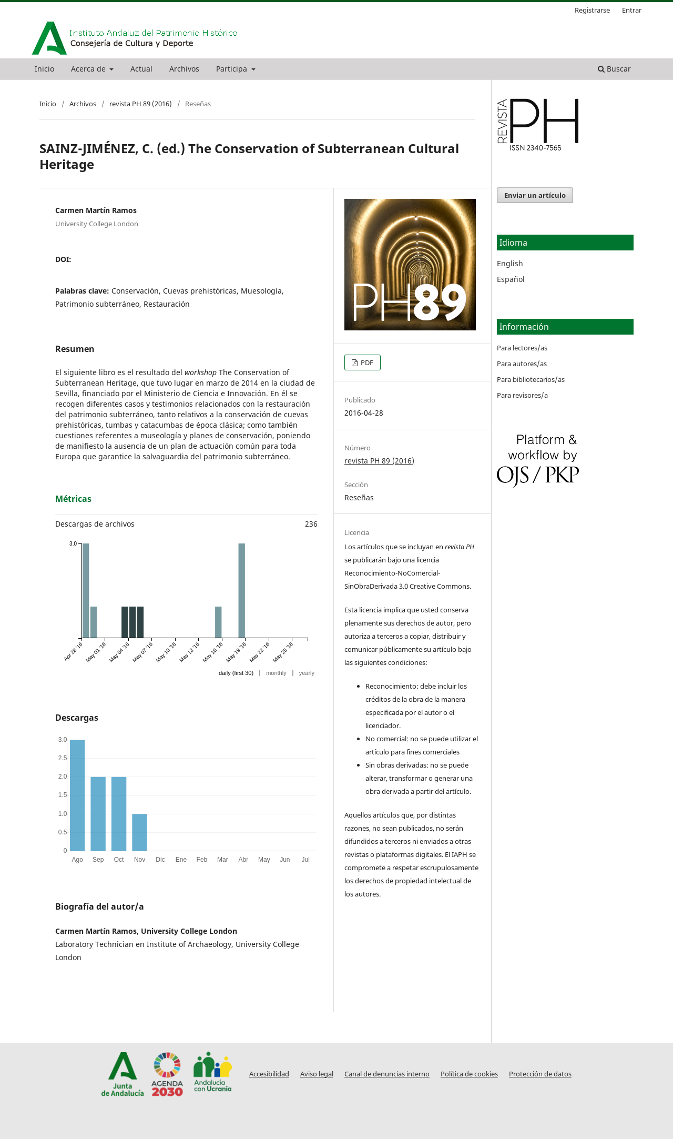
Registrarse (592, 10)
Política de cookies (469, 1074)
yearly (306, 673)
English (510, 263)
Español (511, 279)
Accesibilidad (269, 1074)
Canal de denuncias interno (387, 1074)
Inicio (44, 69)
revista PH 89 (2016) (140, 103)
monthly (276, 673)
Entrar (631, 10)
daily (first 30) (236, 673)
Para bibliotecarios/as (531, 379)
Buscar (614, 69)
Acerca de (89, 69)
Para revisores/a (522, 395)
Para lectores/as (522, 347)
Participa (232, 69)
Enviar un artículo (535, 195)
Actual (141, 69)
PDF (366, 362)
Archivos (184, 69)
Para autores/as (522, 363)
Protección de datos (540, 1074)
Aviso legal (316, 1074)
